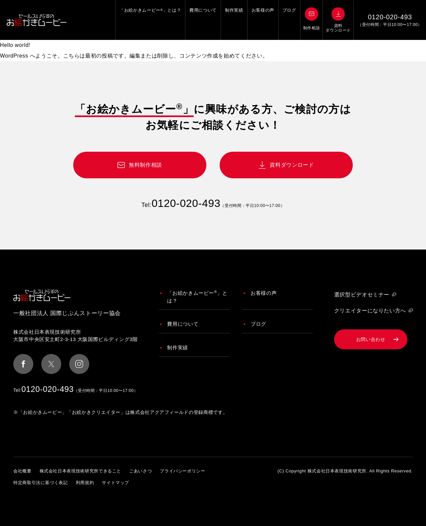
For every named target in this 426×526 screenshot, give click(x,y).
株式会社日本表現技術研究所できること (80, 470)
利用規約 (85, 482)
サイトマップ (115, 482)
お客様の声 (263, 19)
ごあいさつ (140, 470)
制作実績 (234, 19)
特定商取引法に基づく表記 (40, 482)
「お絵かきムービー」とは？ (150, 20)
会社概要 (22, 470)
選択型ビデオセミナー (361, 294)
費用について (203, 19)
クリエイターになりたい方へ (370, 310)
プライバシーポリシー (182, 470)
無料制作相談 (145, 165)
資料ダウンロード (292, 165)
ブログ (289, 19)
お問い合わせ (370, 339)
